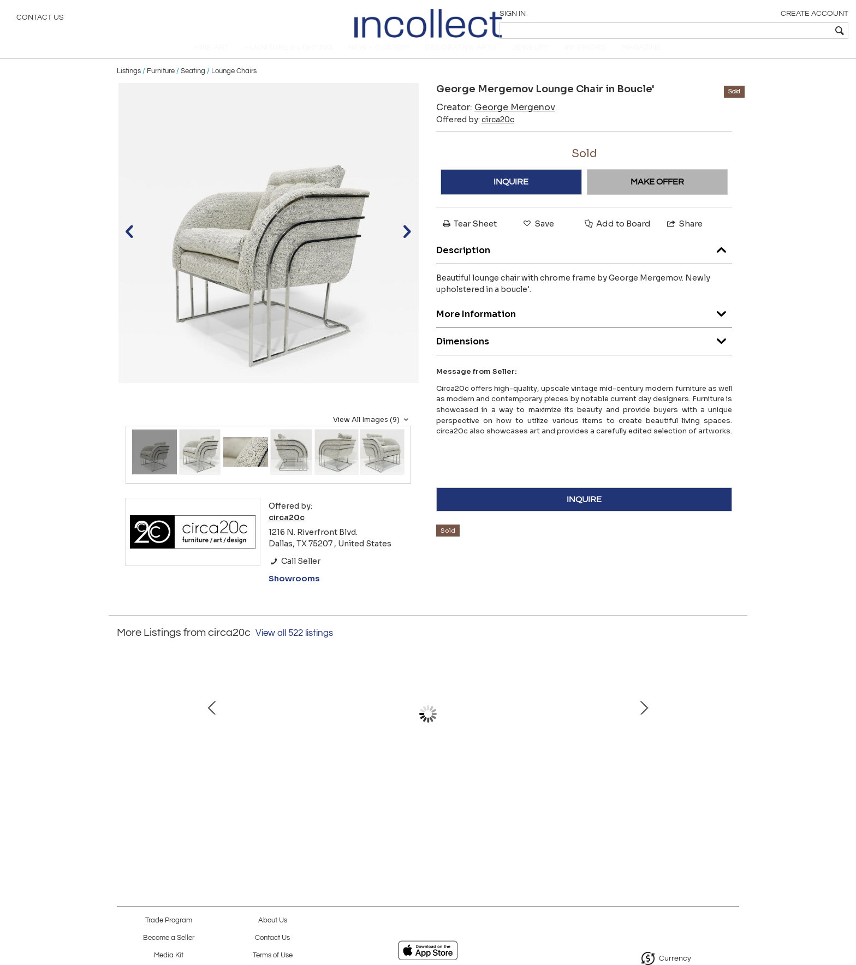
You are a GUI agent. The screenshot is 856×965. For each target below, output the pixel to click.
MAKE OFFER (657, 193)
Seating (193, 83)
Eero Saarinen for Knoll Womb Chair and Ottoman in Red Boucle (310, 793)
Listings (129, 83)
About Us (272, 920)
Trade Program (168, 920)
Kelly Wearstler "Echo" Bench (425, 781)
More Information (584, 323)
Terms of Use (273, 955)
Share (684, 235)
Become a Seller (168, 938)
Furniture (161, 83)
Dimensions (584, 350)
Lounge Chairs (234, 83)
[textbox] (769, 30)
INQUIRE (511, 193)
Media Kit (168, 955)
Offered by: (475, 131)
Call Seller (294, 573)
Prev (125, 737)
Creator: (495, 119)
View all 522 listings (294, 645)
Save (537, 235)
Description (584, 259)
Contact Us (40, 19)
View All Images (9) (372, 431)
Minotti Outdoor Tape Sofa (540, 781)
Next (731, 737)
